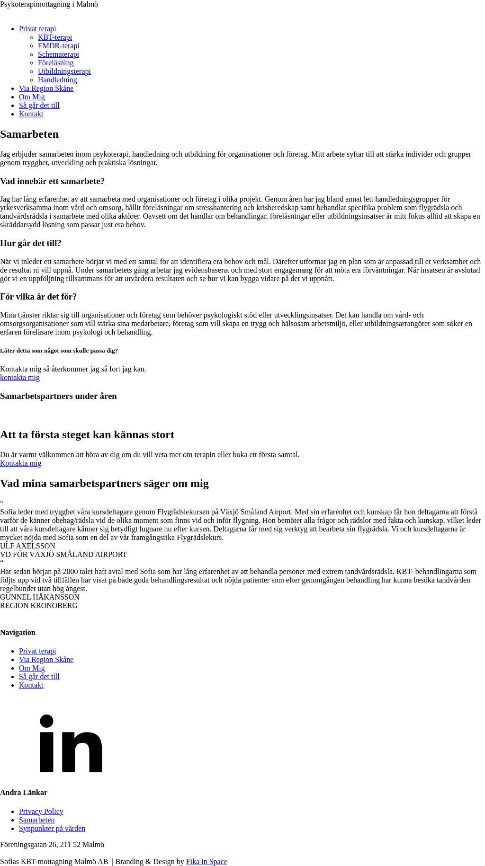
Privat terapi (37, 29)
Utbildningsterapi (64, 71)
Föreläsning (56, 63)
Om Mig (32, 97)
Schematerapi (58, 54)
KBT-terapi (55, 37)
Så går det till (39, 105)
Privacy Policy (41, 811)
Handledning (57, 80)
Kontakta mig (21, 463)
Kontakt (31, 114)
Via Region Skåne (46, 88)
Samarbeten (37, 820)
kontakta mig (20, 377)
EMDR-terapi (59, 46)
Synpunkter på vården (52, 828)
